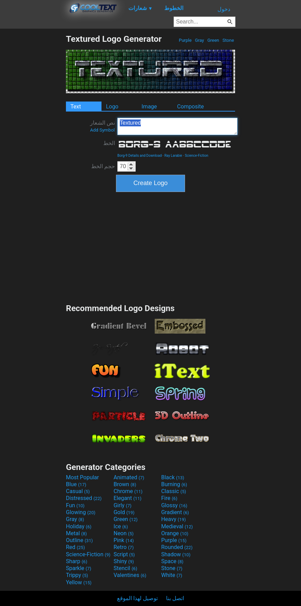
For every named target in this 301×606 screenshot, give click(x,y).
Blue (76, 484)
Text (75, 106)
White (171, 575)
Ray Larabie (173, 155)
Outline (79, 540)
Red (75, 547)
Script (124, 554)
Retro (124, 547)
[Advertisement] (32, 137)
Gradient (175, 512)
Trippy (77, 575)
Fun (75, 505)
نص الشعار (102, 126)
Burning (174, 484)
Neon (124, 533)
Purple (185, 40)
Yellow (78, 582)
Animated (129, 477)
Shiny (124, 561)
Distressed (83, 498)
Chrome (128, 491)
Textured (177, 126)
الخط (109, 143)
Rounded (177, 547)
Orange (174, 533)
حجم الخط (103, 166)
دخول (223, 9)
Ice (121, 526)
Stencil (125, 568)
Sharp (76, 561)
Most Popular (82, 477)
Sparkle (78, 568)
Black (172, 477)
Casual (78, 491)
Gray (199, 40)
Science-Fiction (196, 155)
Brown (125, 484)
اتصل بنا (175, 598)
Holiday (78, 526)
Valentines (130, 575)
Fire (169, 498)
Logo (112, 106)
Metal (76, 533)
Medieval (177, 526)
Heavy (173, 519)
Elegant (128, 498)
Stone (228, 40)
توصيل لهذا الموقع (137, 598)
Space (172, 561)
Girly (123, 505)
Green (213, 40)
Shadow (176, 554)
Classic (173, 491)
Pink (124, 540)
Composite (190, 106)
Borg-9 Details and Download (139, 155)
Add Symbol (102, 130)
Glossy (174, 505)
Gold (124, 512)
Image (149, 106)
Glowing (80, 512)
